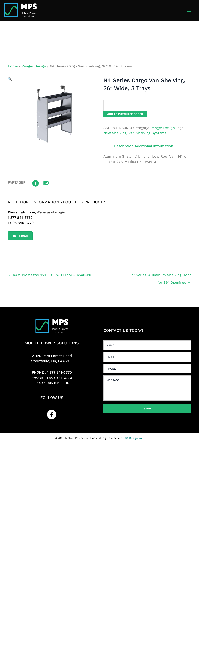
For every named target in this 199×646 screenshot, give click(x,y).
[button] (10, 79)
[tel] (147, 368)
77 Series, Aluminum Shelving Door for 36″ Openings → (161, 276)
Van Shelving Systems (147, 133)
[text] (147, 345)
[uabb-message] (147, 388)
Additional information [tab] (154, 146)
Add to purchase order (125, 114)
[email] (147, 357)
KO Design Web (134, 438)
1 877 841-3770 (59, 372)
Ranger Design (34, 66)
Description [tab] (124, 146)
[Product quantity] (129, 105)
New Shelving (115, 133)
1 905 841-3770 (59, 378)
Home (13, 66)
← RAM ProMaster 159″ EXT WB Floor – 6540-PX (49, 275)
